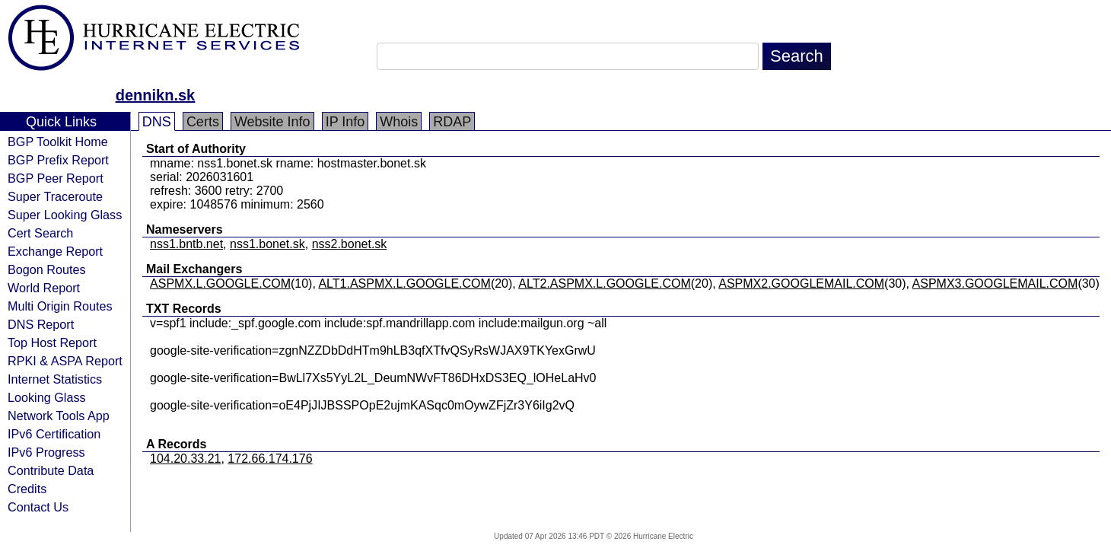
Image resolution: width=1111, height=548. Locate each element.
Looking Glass (47, 397)
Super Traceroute (55, 196)
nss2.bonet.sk (349, 243)
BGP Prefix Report (58, 160)
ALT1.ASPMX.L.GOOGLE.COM (404, 283)
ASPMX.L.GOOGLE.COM (220, 283)
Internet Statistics (55, 379)
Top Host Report (52, 342)
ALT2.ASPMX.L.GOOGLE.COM (604, 283)
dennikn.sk (155, 95)
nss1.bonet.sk (267, 243)
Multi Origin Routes (60, 306)
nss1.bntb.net (186, 243)
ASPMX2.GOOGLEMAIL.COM (801, 283)
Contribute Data (51, 470)
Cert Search (40, 233)
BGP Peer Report (55, 178)
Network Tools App (59, 415)
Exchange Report (55, 251)
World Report (44, 288)
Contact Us (38, 507)
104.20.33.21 (185, 458)
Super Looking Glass (65, 214)
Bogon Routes (47, 269)
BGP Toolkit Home (58, 141)
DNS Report (41, 324)
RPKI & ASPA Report (65, 361)
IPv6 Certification (54, 434)
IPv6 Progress (46, 452)
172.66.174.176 (270, 458)
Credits (27, 488)
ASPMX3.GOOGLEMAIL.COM (995, 283)
